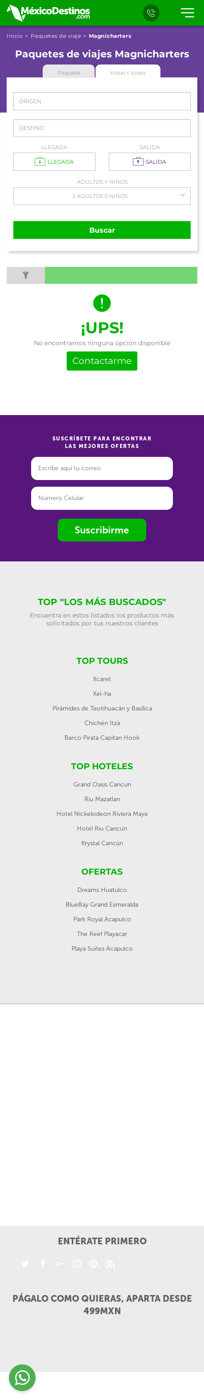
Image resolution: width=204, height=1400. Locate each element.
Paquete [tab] (68, 72)
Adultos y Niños (102, 181)
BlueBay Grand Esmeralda (102, 904)
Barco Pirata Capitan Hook (102, 738)
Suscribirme (102, 530)
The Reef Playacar (102, 934)
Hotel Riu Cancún (102, 828)
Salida (150, 147)
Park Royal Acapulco (102, 919)
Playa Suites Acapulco (102, 948)
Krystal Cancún (102, 843)
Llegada (54, 147)
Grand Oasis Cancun (102, 784)
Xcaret (102, 679)
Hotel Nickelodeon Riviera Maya (102, 814)
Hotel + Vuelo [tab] (128, 72)
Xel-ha (102, 694)
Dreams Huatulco (102, 890)
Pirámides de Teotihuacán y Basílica (102, 708)
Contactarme (102, 360)
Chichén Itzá (102, 723)
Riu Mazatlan (102, 799)
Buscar (102, 230)
